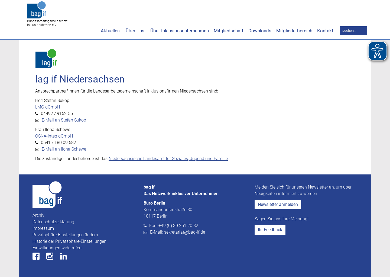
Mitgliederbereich (294, 30)
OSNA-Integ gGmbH (54, 136)
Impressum (43, 228)
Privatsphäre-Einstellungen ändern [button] (65, 234)
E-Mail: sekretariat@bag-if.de (177, 232)
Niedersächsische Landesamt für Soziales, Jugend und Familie (168, 158)
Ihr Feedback (270, 229)
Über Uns (134, 30)
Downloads (259, 30)
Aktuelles (110, 30)
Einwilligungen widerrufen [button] (57, 247)
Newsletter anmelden (278, 204)
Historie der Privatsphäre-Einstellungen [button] (69, 241)
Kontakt (325, 30)
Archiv (38, 215)
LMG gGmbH (47, 107)
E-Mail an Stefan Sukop (64, 120)
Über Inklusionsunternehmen (179, 30)
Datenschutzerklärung (53, 221)
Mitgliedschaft (228, 30)
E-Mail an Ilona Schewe (64, 149)
